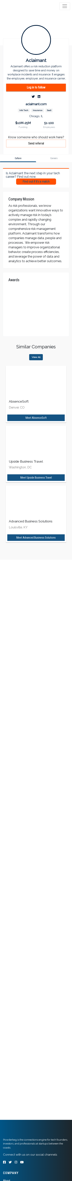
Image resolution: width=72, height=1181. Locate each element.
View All (36, 357)
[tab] (18, 6)
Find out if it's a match (36, 181)
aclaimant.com (36, 104)
